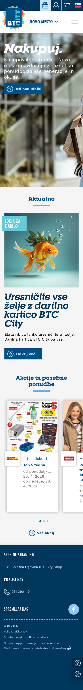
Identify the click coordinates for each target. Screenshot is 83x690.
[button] (40, 521)
